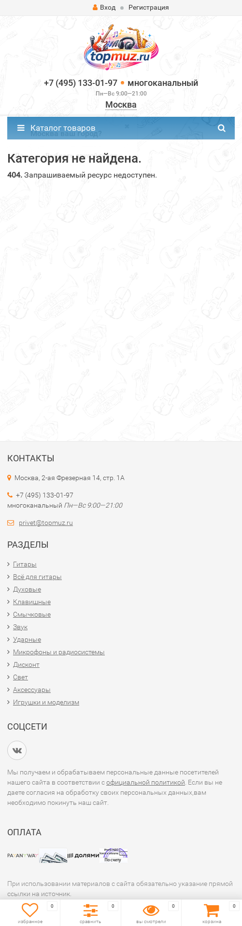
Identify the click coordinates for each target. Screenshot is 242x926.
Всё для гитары (37, 576)
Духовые (27, 589)
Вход (104, 7)
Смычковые (32, 614)
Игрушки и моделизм (46, 702)
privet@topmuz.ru (46, 522)
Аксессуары (32, 689)
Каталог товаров (56, 128)
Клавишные (32, 602)
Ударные (27, 639)
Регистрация (148, 7)
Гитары (25, 564)
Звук (20, 627)
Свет (20, 677)
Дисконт (26, 664)
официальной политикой (145, 782)
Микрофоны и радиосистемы (59, 652)
